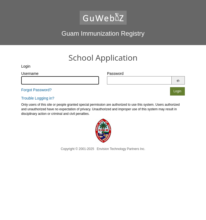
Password (115, 73)
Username (30, 73)
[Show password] (178, 80)
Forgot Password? (36, 90)
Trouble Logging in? (37, 98)
